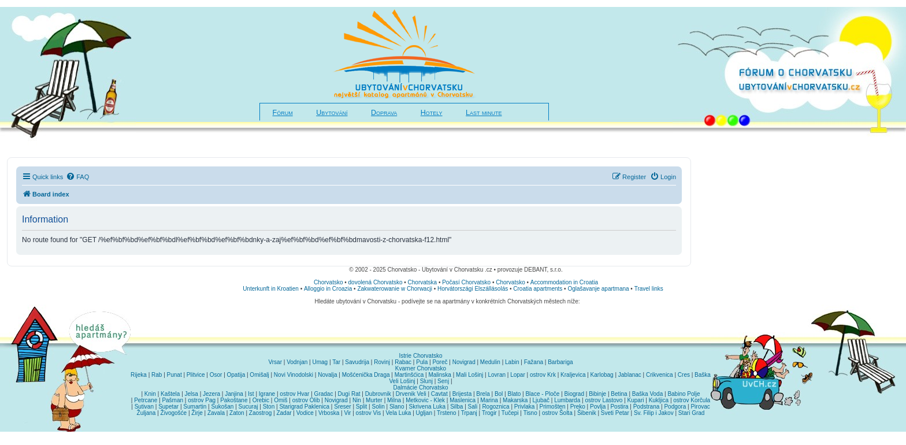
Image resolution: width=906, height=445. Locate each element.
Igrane (267, 394)
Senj (443, 381)
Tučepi (510, 413)
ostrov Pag (202, 400)
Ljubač (541, 400)
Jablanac (629, 375)
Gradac (323, 394)
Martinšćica (409, 375)
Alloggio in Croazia (328, 288)
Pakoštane (233, 400)
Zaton (236, 413)
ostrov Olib (306, 400)
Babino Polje (683, 394)
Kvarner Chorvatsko (420, 368)
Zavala (216, 413)
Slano (396, 406)
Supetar (168, 406)
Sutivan (144, 406)
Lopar (517, 375)
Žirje (196, 413)
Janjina (234, 394)
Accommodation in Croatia (564, 282)
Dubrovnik (378, 394)
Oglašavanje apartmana (598, 288)
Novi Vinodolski (293, 375)
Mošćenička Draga (366, 375)
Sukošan (222, 406)
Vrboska (328, 413)
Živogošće (174, 413)
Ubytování (331, 113)
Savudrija (357, 362)
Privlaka (524, 406)
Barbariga (560, 362)
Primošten (553, 406)
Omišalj (259, 375)
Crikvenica (659, 375)
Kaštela (170, 394)
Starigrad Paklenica (304, 406)
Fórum (283, 113)
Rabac (403, 362)
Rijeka (139, 375)
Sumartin (194, 406)
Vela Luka (398, 413)
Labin (512, 362)
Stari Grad (691, 413)
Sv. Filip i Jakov (654, 413)
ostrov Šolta (557, 413)
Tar (336, 362)
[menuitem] (77, 177)
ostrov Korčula (691, 400)
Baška (703, 375)
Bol (499, 394)
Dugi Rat (349, 394)
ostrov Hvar (294, 394)
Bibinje (597, 394)
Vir (347, 413)
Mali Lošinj (469, 375)
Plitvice (196, 375)
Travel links (648, 288)
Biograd (574, 394)
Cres (684, 375)
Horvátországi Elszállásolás (472, 288)
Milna (394, 400)
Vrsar (275, 362)
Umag (320, 362)
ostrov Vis (368, 413)
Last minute (484, 113)
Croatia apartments (537, 288)
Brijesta (461, 394)
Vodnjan (297, 362)
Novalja (327, 375)
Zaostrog (260, 413)
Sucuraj (248, 406)
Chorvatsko (328, 282)
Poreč (439, 362)
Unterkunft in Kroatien (271, 288)
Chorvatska (422, 282)
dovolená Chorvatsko (375, 282)
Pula (422, 362)
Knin (150, 394)
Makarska (515, 400)
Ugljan (424, 413)
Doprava (384, 113)
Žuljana (146, 413)
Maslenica (463, 400)
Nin (356, 400)
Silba (456, 406)
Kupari (635, 400)
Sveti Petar (615, 413)
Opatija (236, 375)
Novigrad (464, 362)
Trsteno (446, 413)
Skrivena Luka (427, 406)
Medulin (490, 362)
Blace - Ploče (542, 394)
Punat (174, 375)
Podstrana (646, 406)
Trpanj (469, 413)
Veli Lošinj (402, 381)
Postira (619, 406)
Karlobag (602, 375)
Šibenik (586, 413)
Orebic (261, 400)
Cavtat (439, 394)
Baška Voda (647, 394)
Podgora (675, 406)
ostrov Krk (543, 375)
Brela (482, 394)
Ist (251, 394)
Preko (577, 406)
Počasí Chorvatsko (466, 282)
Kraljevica (572, 375)
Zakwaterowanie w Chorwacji (394, 288)
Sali (473, 406)
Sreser (342, 406)
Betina (619, 394)
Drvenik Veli (411, 394)
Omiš (280, 400)
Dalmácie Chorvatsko (420, 387)
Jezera (211, 394)
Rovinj (382, 362)
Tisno (530, 413)
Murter (374, 400)
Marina (489, 400)
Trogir (489, 413)
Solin (378, 406)
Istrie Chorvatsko (420, 356)
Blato (514, 394)
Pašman (172, 400)
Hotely (432, 113)
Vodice (305, 413)
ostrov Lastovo (603, 400)
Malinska (439, 375)
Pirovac (700, 406)
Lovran (497, 375)
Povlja (598, 406)
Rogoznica (495, 406)
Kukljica (659, 400)
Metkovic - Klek (425, 400)
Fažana (533, 362)
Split (361, 406)
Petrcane (145, 400)
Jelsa (191, 394)
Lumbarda (567, 400)
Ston (269, 406)
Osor (216, 375)
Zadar (283, 413)
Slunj (426, 381)
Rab (156, 375)
